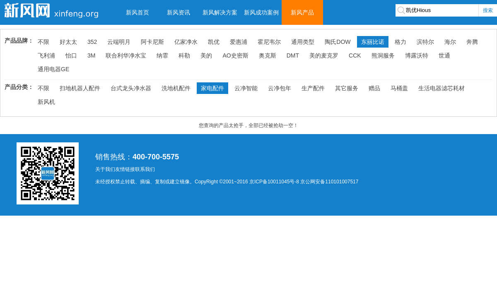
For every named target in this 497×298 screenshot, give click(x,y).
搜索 (488, 10)
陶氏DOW (337, 41)
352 (92, 41)
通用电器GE (53, 69)
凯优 (214, 41)
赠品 (374, 88)
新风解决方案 (220, 12)
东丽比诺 (372, 41)
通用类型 (302, 41)
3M (91, 55)
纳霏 (162, 55)
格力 (400, 41)
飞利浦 (46, 55)
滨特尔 (425, 41)
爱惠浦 (238, 41)
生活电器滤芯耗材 (441, 88)
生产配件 (313, 88)
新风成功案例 (261, 12)
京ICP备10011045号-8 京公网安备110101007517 (303, 182)
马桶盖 (399, 88)
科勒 (184, 55)
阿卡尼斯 (152, 41)
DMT (293, 55)
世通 (444, 55)
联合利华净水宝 (126, 55)
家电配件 (212, 88)
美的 (206, 55)
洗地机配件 (176, 88)
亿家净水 (186, 41)
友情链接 (125, 169)
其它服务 (346, 88)
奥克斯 (267, 55)
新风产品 (302, 12)
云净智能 (246, 88)
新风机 (46, 102)
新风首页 (137, 12)
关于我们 (105, 169)
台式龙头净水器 (131, 88)
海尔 (450, 41)
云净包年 (279, 88)
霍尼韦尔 (269, 41)
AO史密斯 (235, 55)
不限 (43, 41)
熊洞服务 (383, 55)
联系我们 (145, 169)
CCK (355, 55)
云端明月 (118, 41)
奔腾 (472, 41)
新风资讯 (178, 12)
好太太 (68, 41)
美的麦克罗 (323, 55)
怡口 (71, 55)
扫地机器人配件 (80, 88)
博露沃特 (416, 55)
